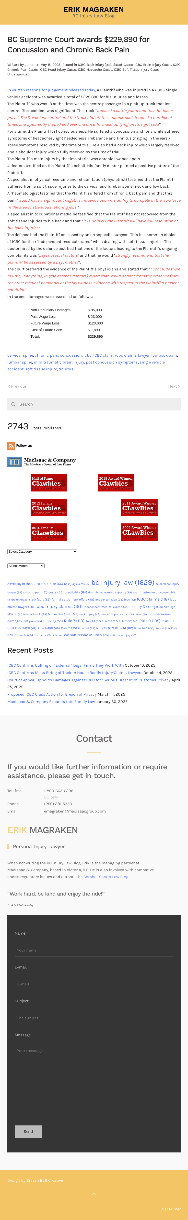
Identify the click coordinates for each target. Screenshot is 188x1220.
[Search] (94, 404)
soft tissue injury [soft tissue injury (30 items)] (123, 635)
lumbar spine (19, 362)
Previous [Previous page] (17, 386)
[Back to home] (94, 12)
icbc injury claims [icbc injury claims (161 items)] (59, 606)
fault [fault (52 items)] (44, 599)
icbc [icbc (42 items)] (130, 599)
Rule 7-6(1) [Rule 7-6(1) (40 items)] (128, 621)
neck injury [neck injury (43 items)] (89, 614)
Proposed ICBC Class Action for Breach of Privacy (52, 694)
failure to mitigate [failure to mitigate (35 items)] (21, 599)
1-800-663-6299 (58, 790)
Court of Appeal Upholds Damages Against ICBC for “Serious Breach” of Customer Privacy (89, 680)
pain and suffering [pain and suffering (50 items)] (46, 621)
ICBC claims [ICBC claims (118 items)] (153, 599)
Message (23, 1035)
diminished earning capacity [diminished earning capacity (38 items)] (110, 592)
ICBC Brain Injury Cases (153, 65)
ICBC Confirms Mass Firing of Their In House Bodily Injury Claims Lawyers (74, 672)
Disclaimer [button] (171, 1209)
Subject (22, 1001)
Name (20, 933)
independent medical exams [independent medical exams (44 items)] (106, 607)
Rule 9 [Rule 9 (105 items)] (150, 620)
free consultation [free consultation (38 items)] (109, 599)
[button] (94, 1195)
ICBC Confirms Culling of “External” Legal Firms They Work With (65, 665)
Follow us (19, 445)
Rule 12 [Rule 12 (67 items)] (105, 628)
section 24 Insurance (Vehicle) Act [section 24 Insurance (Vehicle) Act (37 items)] (44, 635)
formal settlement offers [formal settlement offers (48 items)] (73, 599)
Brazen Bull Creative (44, 1180)
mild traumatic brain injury (59, 362)
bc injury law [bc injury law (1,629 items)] (122, 582)
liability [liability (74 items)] (139, 606)
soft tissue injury (41, 369)
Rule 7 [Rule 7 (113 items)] (74, 620)
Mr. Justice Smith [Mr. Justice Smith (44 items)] (63, 614)
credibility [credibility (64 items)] (76, 592)
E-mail (20, 967)
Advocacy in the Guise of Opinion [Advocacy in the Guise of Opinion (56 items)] (35, 584)
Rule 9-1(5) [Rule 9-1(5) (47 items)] (25, 628)
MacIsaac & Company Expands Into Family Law (51, 701)
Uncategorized (18, 74)
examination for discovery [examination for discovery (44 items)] (154, 592)
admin (29, 65)
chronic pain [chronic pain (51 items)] (35, 592)
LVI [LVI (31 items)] (18, 614)
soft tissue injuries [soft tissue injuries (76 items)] (89, 635)
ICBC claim (103, 355)
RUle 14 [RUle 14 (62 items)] (124, 628)
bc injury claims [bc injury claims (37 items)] (77, 584)
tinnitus (66, 369)
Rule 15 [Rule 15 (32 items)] (162, 628)
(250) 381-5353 (58, 803)
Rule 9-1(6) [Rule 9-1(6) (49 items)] (48, 628)
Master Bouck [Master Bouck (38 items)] (35, 614)
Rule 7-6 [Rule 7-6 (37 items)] (110, 621)
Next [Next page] (174, 386)
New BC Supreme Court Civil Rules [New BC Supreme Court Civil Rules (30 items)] (124, 614)
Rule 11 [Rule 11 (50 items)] (69, 628)
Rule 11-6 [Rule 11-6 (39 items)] (86, 628)
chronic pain (46, 355)
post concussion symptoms (112, 362)
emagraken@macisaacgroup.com (75, 811)
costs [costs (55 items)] (56, 592)
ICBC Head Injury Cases (57, 69)
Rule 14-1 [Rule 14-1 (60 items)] (144, 628)
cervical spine (20, 355)
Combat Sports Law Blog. (106, 876)
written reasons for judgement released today (53, 90)
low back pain (164, 355)
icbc (87, 355)
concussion (71, 355)
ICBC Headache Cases (95, 69)
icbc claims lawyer (132, 355)
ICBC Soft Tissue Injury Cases (136, 69)
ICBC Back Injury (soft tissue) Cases (105, 65)
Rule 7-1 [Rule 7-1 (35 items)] (93, 621)
